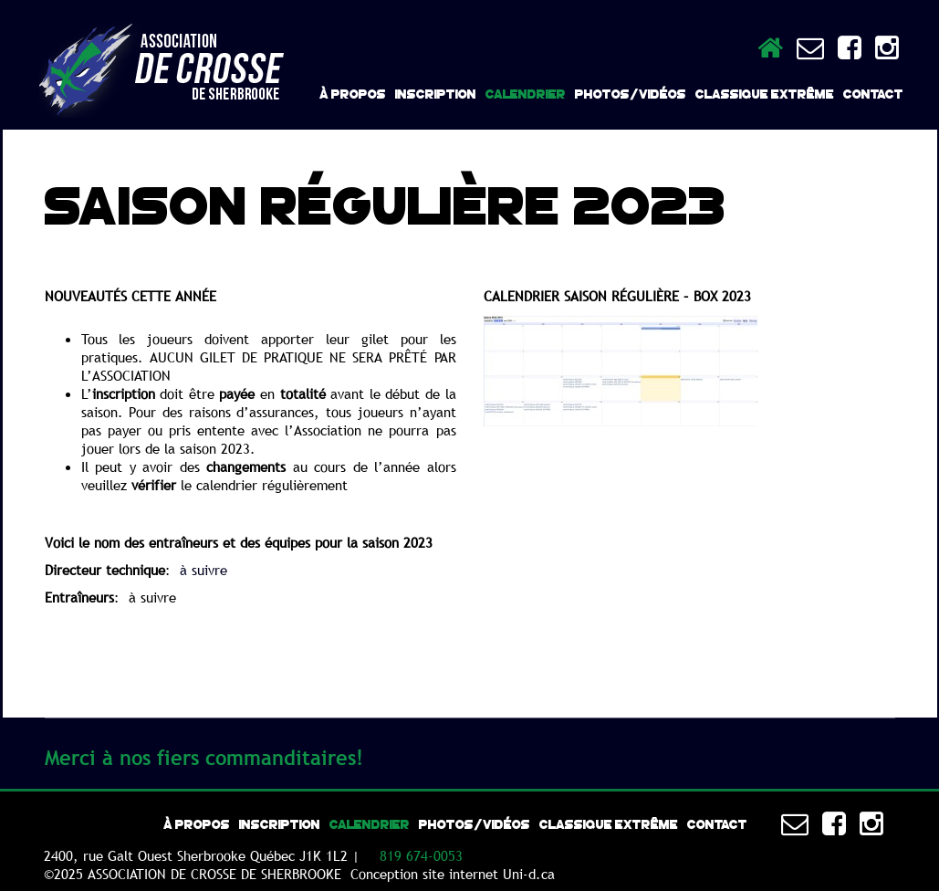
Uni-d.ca (529, 874)
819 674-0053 (421, 855)
